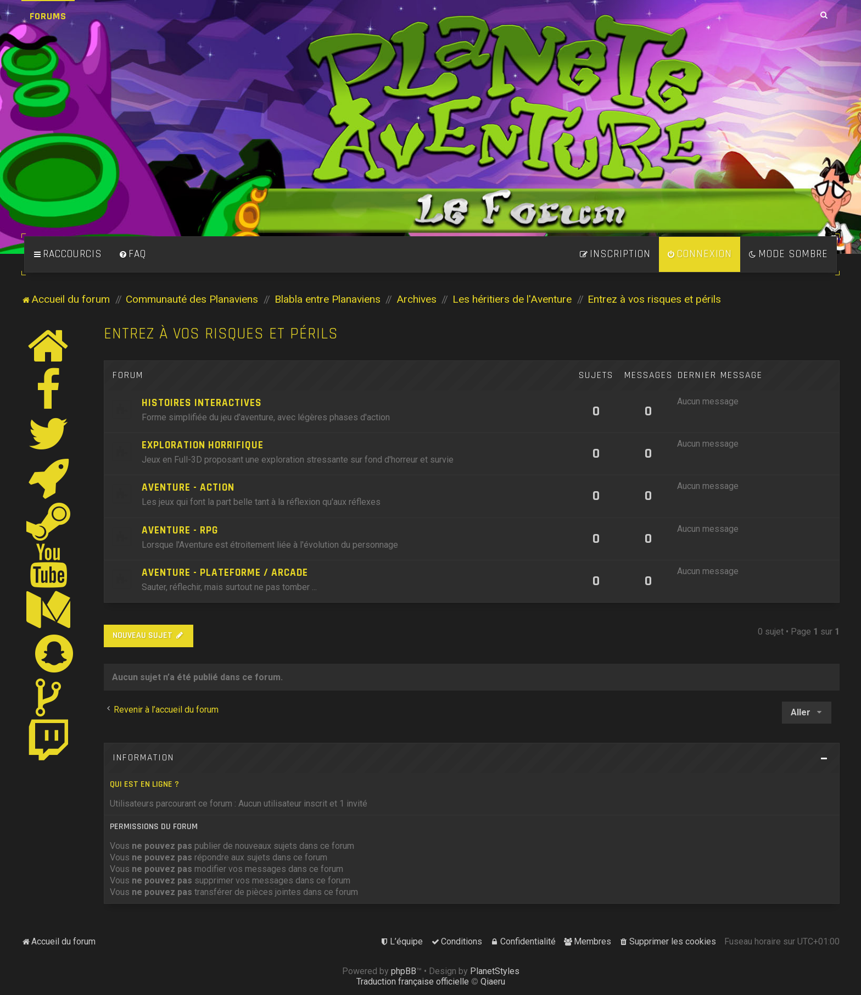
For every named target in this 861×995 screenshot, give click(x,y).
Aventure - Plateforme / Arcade (225, 573)
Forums (48, 16)
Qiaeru (492, 981)
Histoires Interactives (202, 403)
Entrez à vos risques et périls (221, 334)
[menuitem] (132, 254)
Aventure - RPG (180, 530)
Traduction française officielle (412, 981)
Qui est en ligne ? (144, 784)
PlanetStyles (494, 971)
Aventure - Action (188, 487)
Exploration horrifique (203, 445)
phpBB (403, 971)
